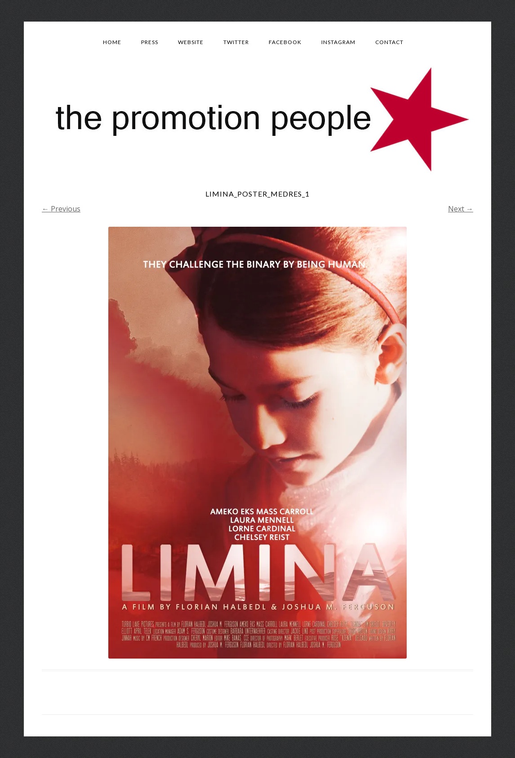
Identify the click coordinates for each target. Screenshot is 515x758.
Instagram (338, 42)
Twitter (236, 42)
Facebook (285, 42)
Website (191, 42)
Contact (389, 42)
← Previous (61, 209)
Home (112, 42)
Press (149, 42)
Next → (460, 209)
